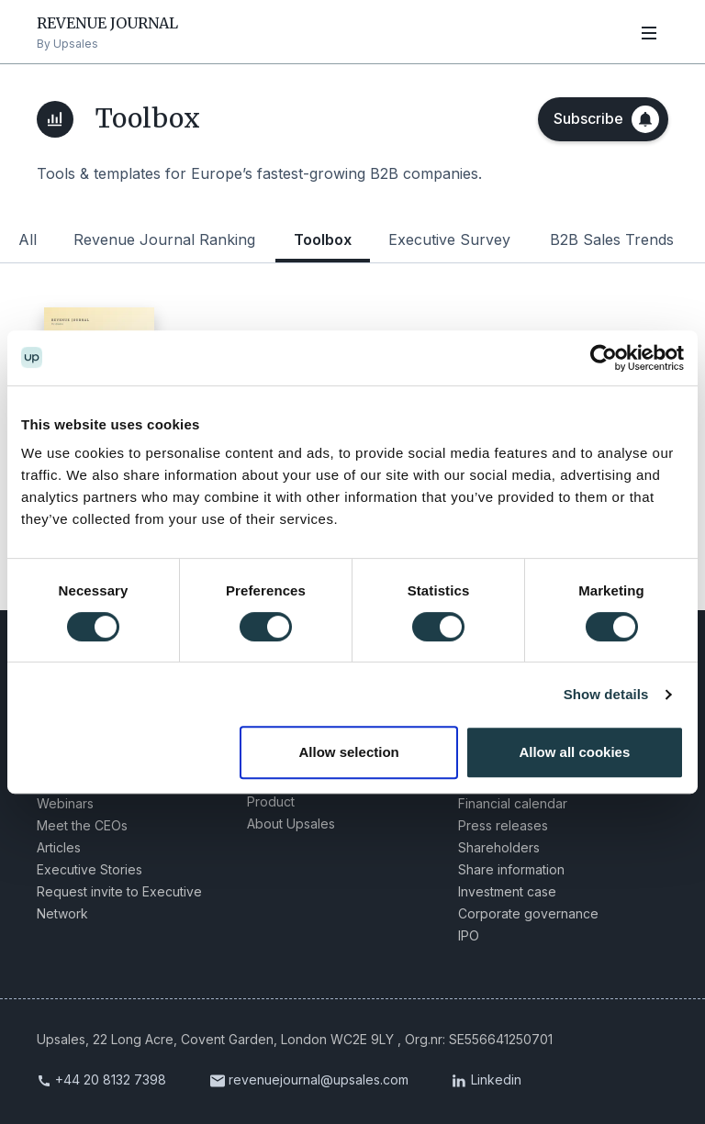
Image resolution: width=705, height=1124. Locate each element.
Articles (59, 846)
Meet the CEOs (82, 824)
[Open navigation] (649, 31)
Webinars (65, 802)
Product (271, 800)
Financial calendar (512, 802)
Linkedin (496, 1078)
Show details (606, 694)
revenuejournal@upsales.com (318, 1078)
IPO (468, 934)
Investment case (507, 890)
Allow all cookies (574, 752)
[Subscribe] (603, 119)
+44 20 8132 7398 (110, 1078)
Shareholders (499, 846)
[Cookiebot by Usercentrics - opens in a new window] (603, 358)
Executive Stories (89, 868)
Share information (511, 868)
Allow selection (349, 752)
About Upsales (291, 822)
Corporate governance (528, 912)
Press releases (503, 824)
